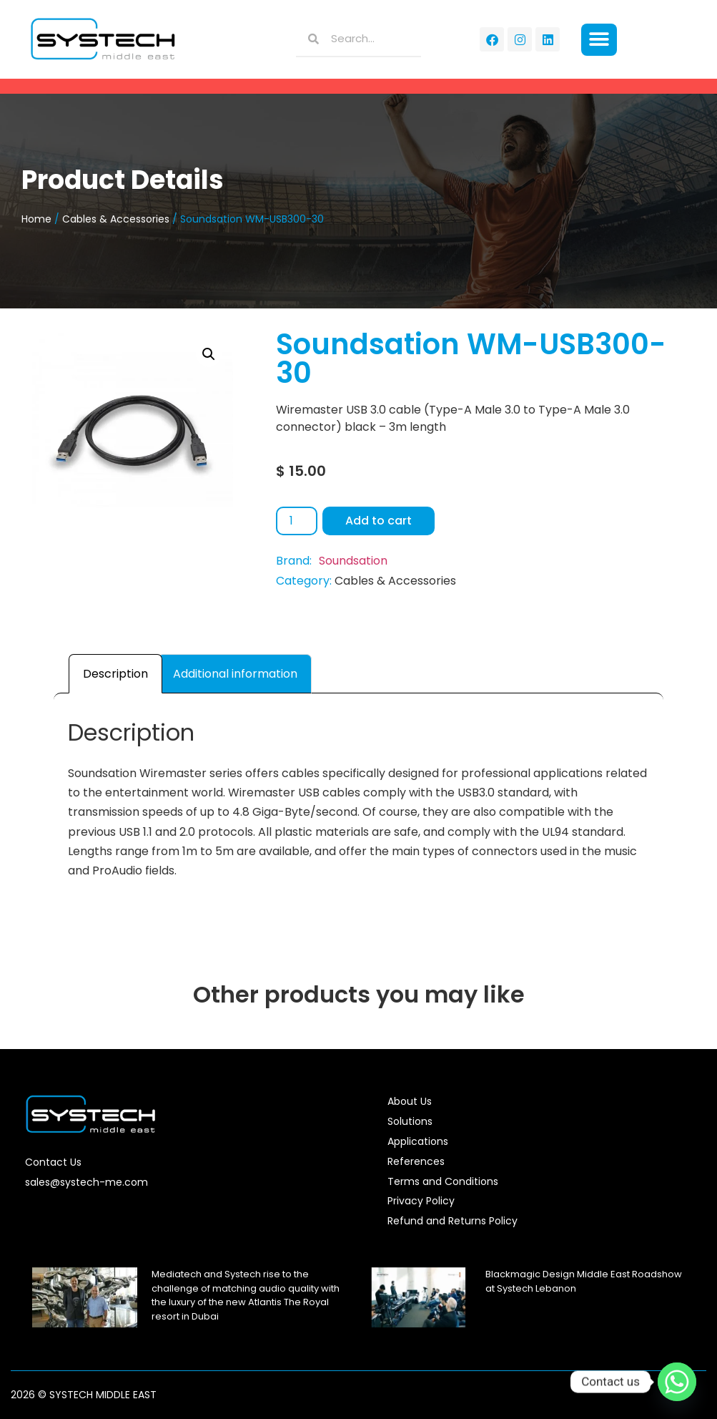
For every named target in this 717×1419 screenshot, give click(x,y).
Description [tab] (115, 673)
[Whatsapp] (677, 1381)
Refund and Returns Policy (452, 1221)
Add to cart (378, 520)
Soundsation (353, 560)
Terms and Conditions (442, 1181)
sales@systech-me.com (86, 1182)
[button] (599, 40)
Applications (417, 1141)
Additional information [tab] (235, 673)
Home (36, 219)
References (416, 1161)
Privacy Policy (421, 1201)
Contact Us (53, 1162)
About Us (409, 1101)
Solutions (409, 1121)
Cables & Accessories (115, 219)
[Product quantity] (296, 521)
